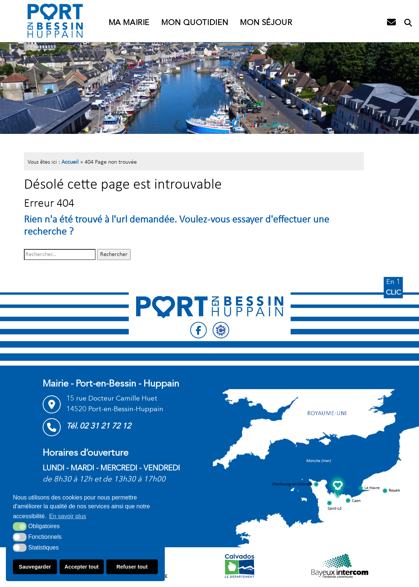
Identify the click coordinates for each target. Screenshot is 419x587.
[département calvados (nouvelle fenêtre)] (239, 565)
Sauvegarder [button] (35, 567)
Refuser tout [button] (132, 567)
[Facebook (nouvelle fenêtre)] (198, 330)
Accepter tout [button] (81, 567)
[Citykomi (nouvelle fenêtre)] (221, 330)
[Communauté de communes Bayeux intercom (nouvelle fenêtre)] (339, 565)
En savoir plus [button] (67, 516)
